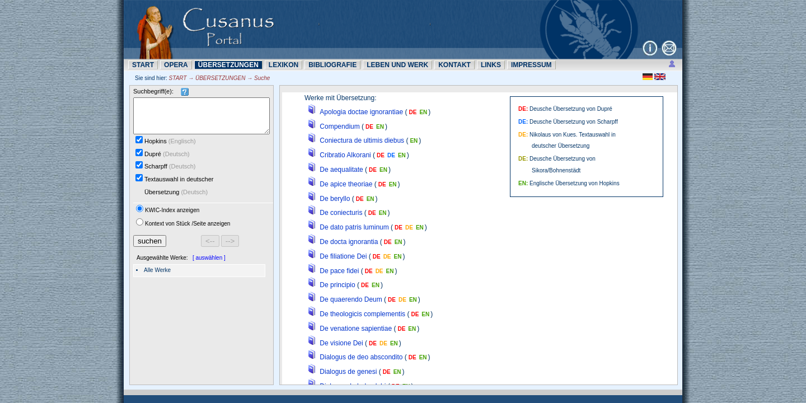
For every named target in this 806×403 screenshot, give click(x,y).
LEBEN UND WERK (397, 65)
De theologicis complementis (362, 314)
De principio (337, 285)
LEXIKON (283, 65)
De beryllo (335, 199)
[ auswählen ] (209, 264)
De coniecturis (341, 213)
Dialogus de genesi (348, 372)
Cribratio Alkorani (345, 155)
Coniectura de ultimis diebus (362, 140)
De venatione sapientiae (356, 328)
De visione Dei (341, 343)
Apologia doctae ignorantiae (361, 112)
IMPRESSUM (531, 65)
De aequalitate (341, 170)
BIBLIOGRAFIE (332, 65)
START (143, 65)
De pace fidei (339, 271)
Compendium (339, 126)
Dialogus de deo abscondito (361, 357)
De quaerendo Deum (351, 299)
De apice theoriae (346, 184)
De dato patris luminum (354, 227)
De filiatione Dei (343, 256)
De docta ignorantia (349, 242)
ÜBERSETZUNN (228, 65)
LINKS (491, 65)
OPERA (176, 65)
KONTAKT (454, 65)
